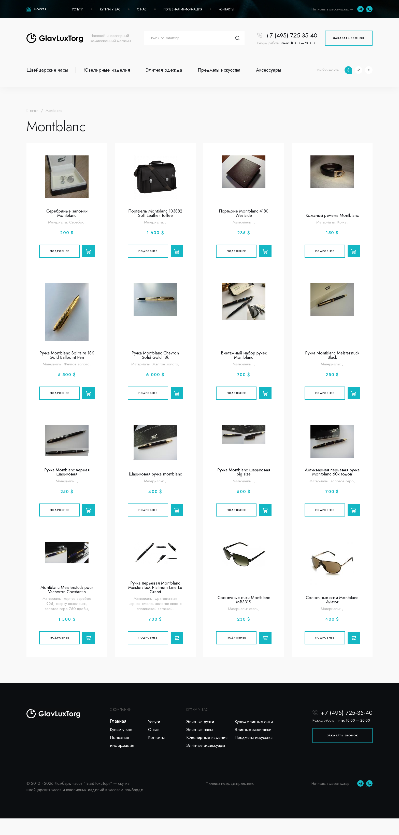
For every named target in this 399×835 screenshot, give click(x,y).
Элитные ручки (201, 735)
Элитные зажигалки (255, 744)
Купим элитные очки (255, 735)
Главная (32, 110)
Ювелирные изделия (106, 70)
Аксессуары (268, 70)
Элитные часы (200, 744)
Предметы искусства (219, 70)
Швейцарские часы (47, 70)
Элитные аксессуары (207, 761)
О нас (142, 9)
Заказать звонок (348, 38)
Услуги (77, 9)
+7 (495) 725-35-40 (291, 35)
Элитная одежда (164, 70)
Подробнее (59, 253)
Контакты (226, 9)
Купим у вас (110, 9)
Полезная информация (182, 9)
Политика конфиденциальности (230, 800)
